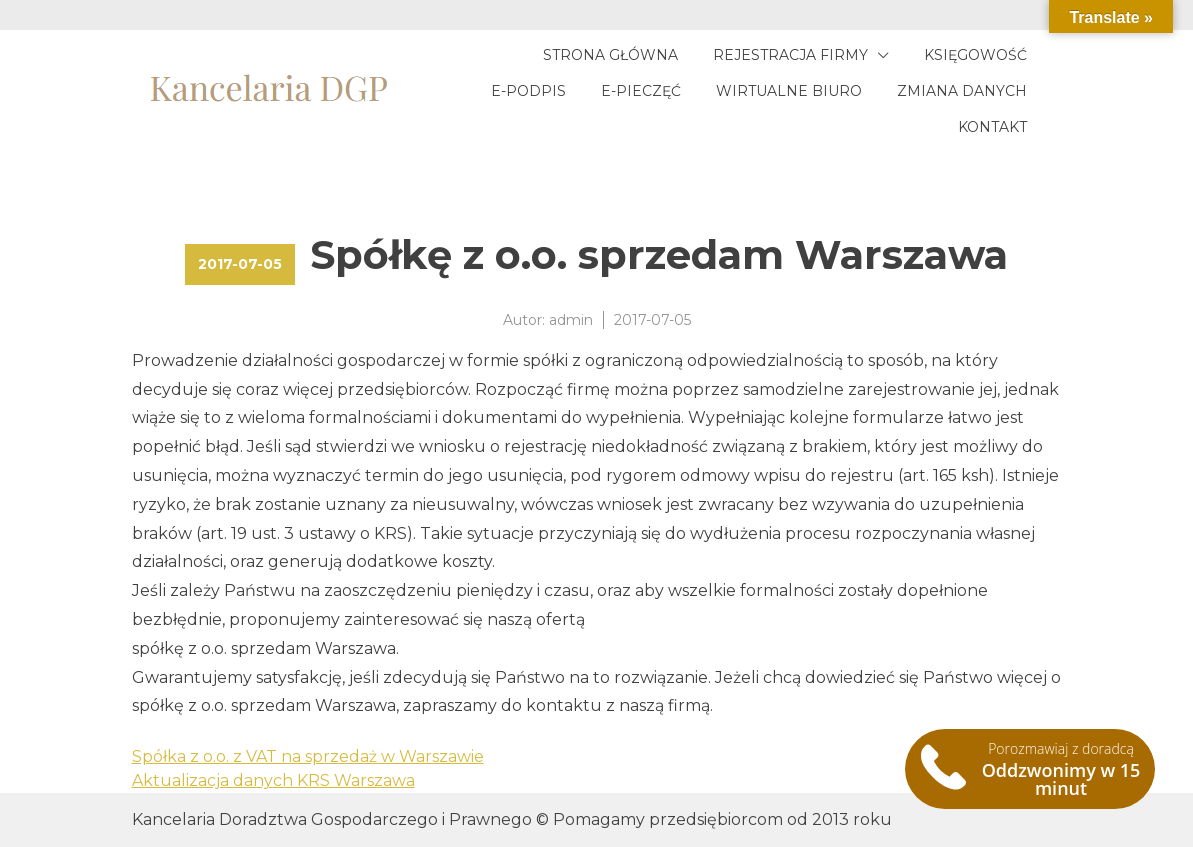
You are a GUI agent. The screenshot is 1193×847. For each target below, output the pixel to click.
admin (571, 320)
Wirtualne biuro (789, 91)
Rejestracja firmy (790, 55)
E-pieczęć (641, 91)
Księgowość (975, 55)
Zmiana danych (962, 91)
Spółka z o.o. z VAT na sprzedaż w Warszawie (308, 756)
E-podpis (528, 91)
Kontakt (992, 127)
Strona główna (610, 55)
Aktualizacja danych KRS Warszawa (273, 780)
